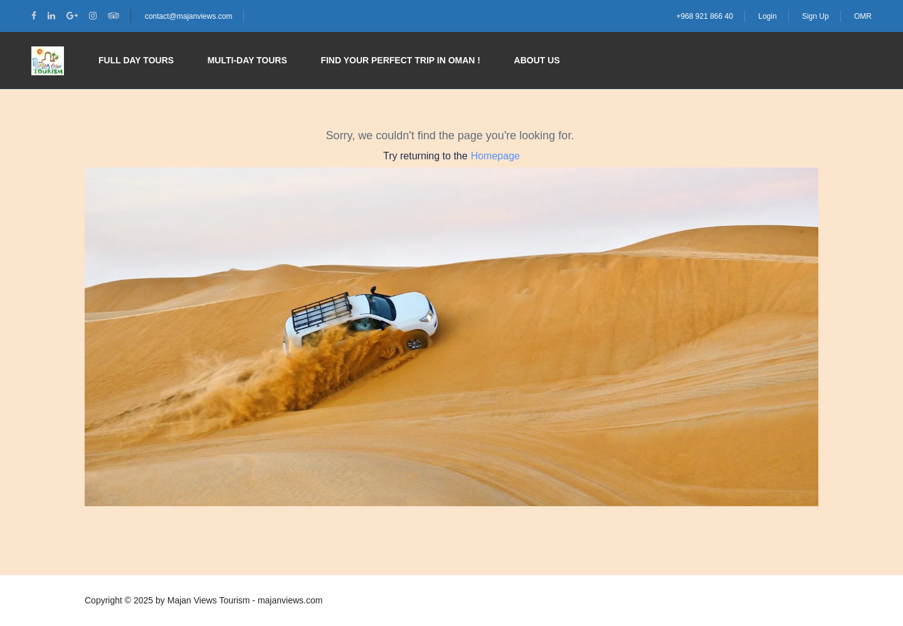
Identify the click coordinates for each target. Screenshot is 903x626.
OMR (863, 16)
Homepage (495, 156)
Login (767, 16)
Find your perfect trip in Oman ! (400, 60)
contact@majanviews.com (189, 16)
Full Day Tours (136, 60)
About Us (537, 60)
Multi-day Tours (247, 60)
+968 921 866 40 (704, 16)
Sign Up (815, 16)
